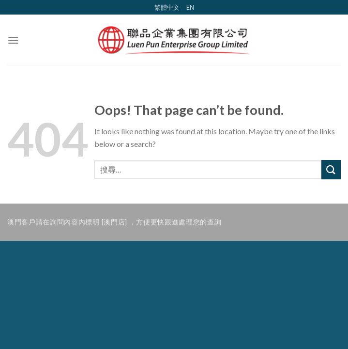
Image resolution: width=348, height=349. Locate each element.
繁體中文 (167, 7)
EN (190, 7)
